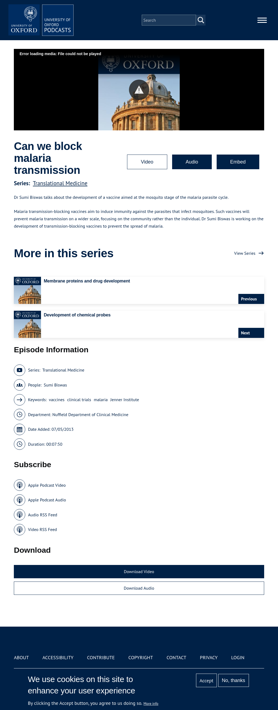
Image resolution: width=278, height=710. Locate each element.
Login (238, 657)
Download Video (139, 571)
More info (151, 703)
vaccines (57, 399)
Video (147, 162)
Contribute (101, 657)
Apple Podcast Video (47, 485)
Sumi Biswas (55, 385)
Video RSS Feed (42, 529)
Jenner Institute (124, 399)
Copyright (140, 657)
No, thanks (233, 680)
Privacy (208, 657)
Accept (206, 680)
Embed (238, 162)
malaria (101, 399)
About (21, 657)
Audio (192, 162)
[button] (139, 90)
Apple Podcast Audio (47, 499)
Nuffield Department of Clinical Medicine (90, 414)
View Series (244, 253)
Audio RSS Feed (42, 514)
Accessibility (57, 657)
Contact (176, 657)
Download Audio (139, 588)
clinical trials (79, 399)
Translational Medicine (60, 183)
